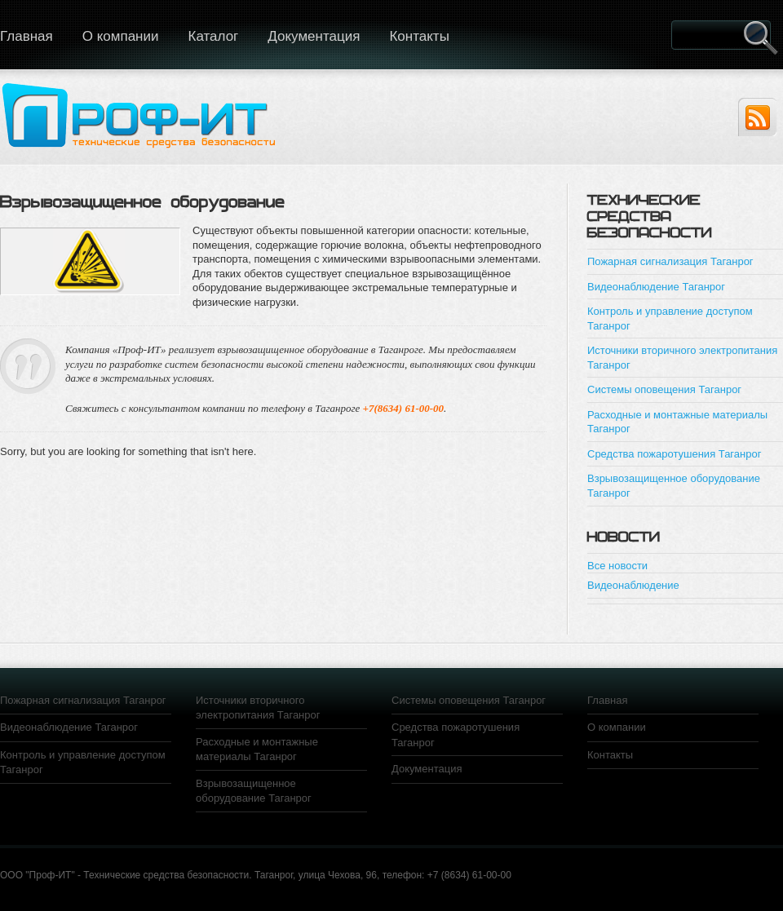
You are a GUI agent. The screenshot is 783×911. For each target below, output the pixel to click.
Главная (607, 700)
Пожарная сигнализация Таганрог (670, 261)
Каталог (213, 36)
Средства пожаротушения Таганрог (674, 454)
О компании (120, 36)
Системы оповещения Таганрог (664, 389)
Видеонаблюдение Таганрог (656, 287)
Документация (314, 36)
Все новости (617, 565)
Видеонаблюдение (633, 585)
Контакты (419, 36)
